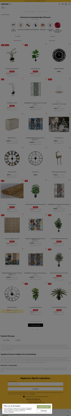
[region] (27, 409)
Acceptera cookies (44, 407)
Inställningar (44, 411)
